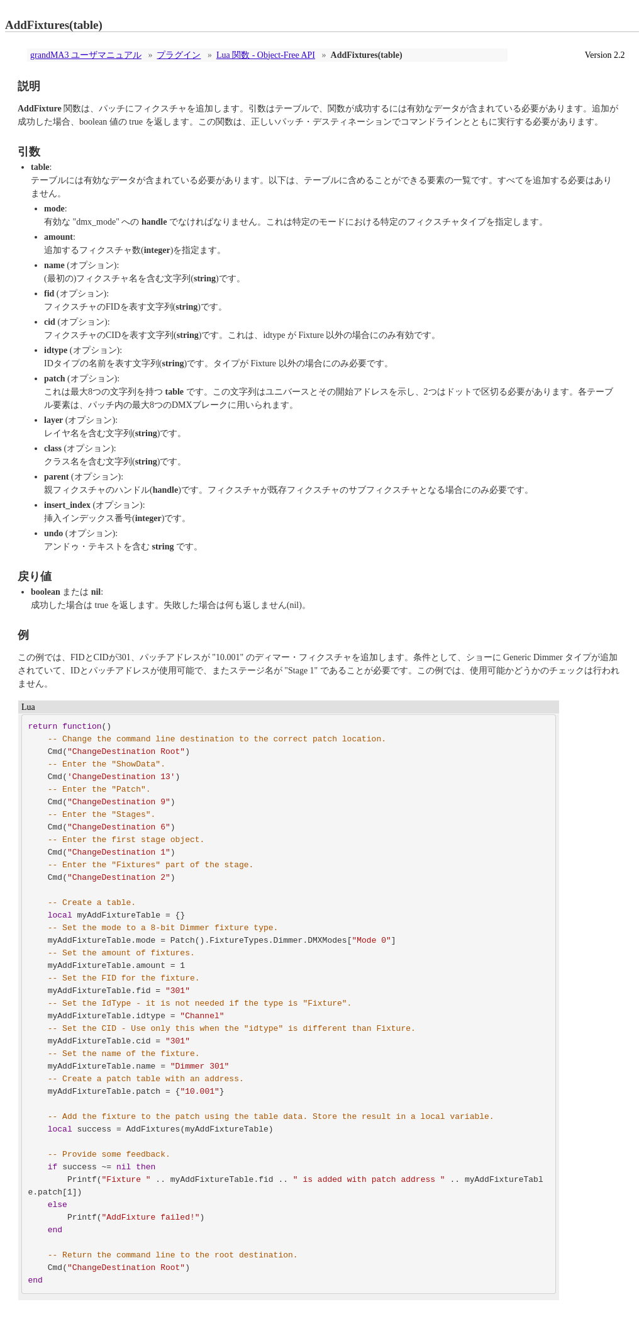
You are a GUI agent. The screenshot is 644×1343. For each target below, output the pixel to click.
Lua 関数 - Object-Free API (265, 55)
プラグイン (179, 55)
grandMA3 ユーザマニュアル (86, 55)
